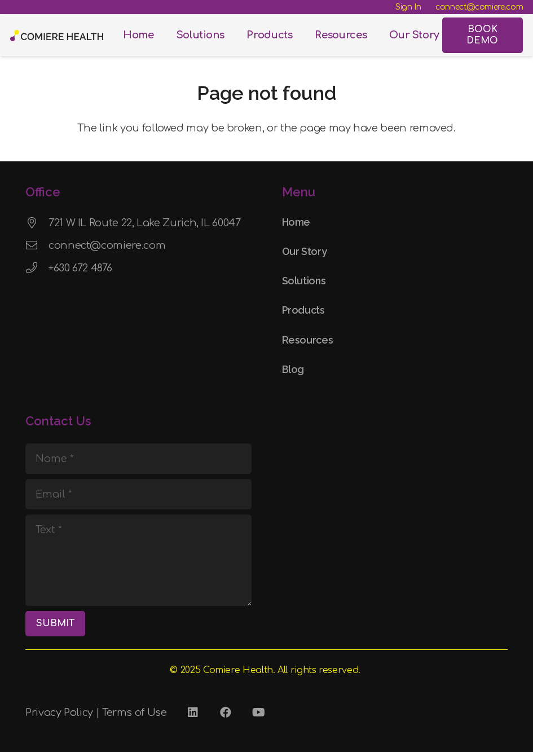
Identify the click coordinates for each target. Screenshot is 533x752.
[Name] (138, 458)
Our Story (304, 251)
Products (303, 310)
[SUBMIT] (55, 623)
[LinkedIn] (193, 712)
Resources (307, 340)
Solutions (304, 281)
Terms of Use (134, 712)
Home (296, 222)
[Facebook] (226, 712)
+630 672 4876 (80, 268)
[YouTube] (258, 712)
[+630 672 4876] (37, 268)
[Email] (138, 494)
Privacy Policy (59, 712)
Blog (293, 369)
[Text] (138, 560)
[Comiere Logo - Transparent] (56, 35)
